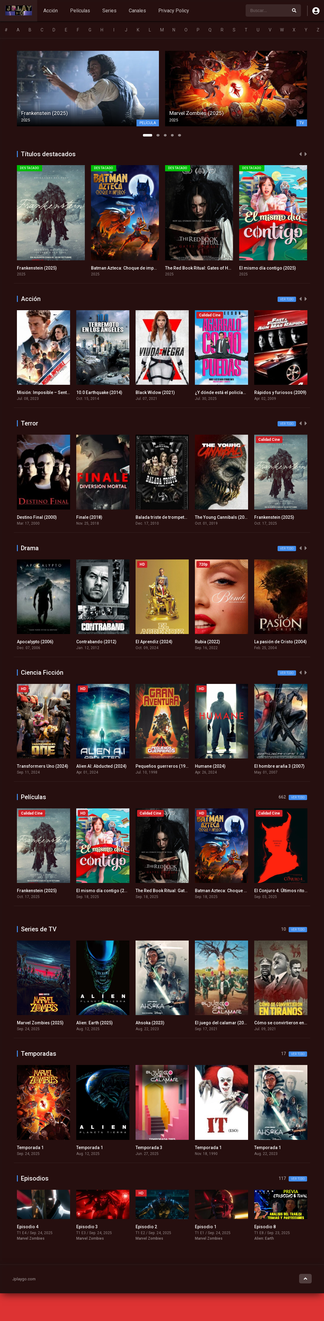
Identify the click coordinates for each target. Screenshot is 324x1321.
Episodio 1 (205, 1226)
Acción (50, 11)
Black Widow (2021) (155, 392)
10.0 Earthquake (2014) (99, 392)
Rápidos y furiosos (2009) (280, 392)
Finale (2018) (89, 517)
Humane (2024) (210, 766)
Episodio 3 (87, 1226)
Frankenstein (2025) (37, 268)
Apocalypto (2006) (35, 641)
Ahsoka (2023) (150, 1022)
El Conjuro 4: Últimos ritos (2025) (287, 890)
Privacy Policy (173, 11)
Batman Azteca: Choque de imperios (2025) (134, 268)
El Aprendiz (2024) (154, 641)
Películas (80, 11)
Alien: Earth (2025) (94, 1022)
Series (109, 11)
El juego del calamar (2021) (222, 1022)
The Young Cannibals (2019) (223, 517)
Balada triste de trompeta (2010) (168, 517)
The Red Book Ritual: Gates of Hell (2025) (206, 268)
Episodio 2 (146, 1226)
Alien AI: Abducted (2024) (101, 766)
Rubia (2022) (207, 641)
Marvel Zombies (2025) (40, 1022)
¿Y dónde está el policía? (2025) (227, 392)
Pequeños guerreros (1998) (164, 766)
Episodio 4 (27, 1226)
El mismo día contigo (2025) (267, 268)
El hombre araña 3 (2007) (279, 766)
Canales (137, 11)
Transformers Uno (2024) (42, 766)
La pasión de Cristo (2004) (280, 641)
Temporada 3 (149, 1147)
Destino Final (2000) (37, 517)
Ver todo (287, 299)
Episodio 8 (265, 1226)
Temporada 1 (30, 1147)
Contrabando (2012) (96, 641)
